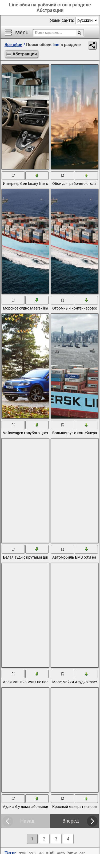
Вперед (70, 821)
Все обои (13, 44)
